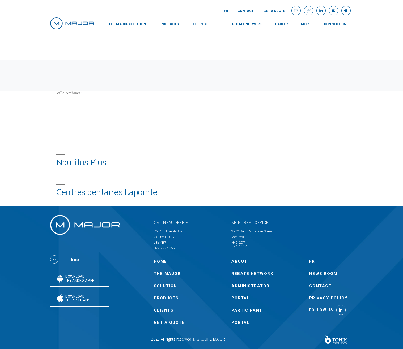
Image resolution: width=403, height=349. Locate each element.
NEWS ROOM (323, 273)
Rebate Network (247, 24)
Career (281, 24)
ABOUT (239, 261)
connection (335, 24)
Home (160, 261)
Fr (226, 11)
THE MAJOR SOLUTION (127, 24)
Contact (245, 11)
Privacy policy (328, 298)
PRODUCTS (169, 24)
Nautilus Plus (81, 162)
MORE (306, 24)
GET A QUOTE (274, 11)
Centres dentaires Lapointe (106, 191)
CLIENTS (200, 24)
